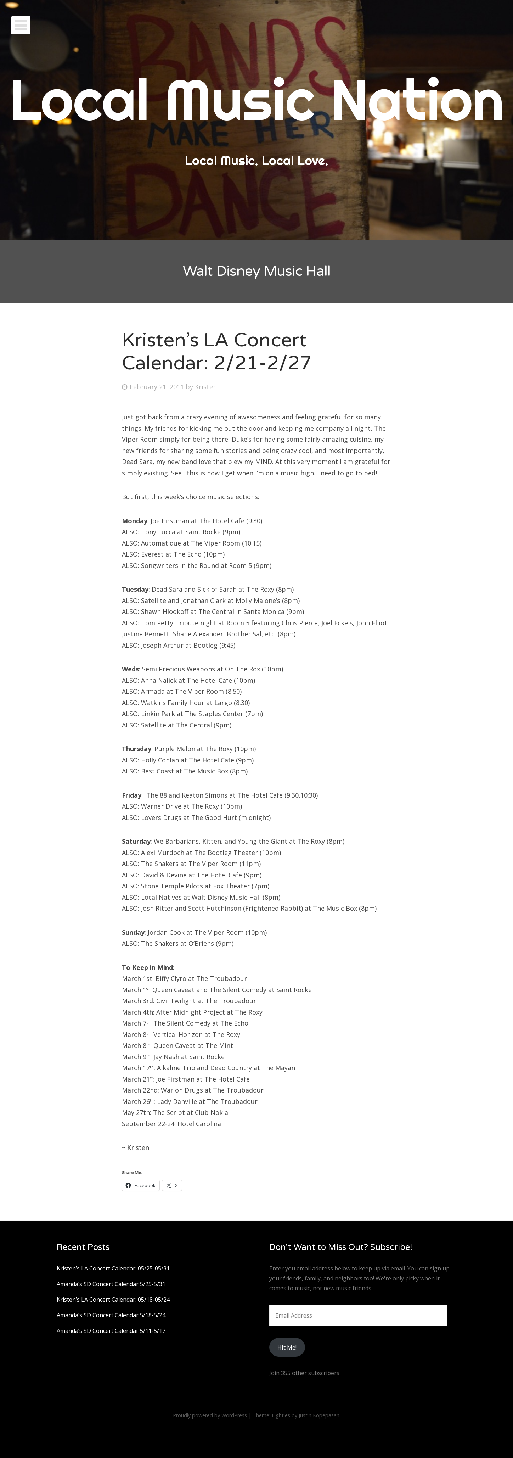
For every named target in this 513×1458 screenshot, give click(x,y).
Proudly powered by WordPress (210, 1415)
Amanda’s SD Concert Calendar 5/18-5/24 (111, 1315)
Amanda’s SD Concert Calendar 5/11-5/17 (111, 1331)
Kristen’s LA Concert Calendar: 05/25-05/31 (113, 1268)
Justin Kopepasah (319, 1415)
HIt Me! (287, 1347)
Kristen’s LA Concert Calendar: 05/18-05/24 (113, 1299)
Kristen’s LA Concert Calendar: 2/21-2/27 (217, 352)
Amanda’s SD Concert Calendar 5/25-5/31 (111, 1284)
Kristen (206, 386)
